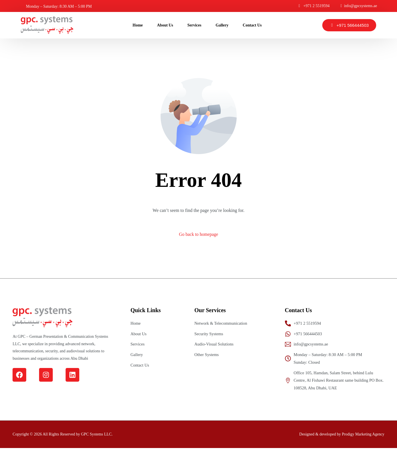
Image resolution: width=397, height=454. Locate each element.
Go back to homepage (198, 234)
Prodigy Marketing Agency (362, 440)
